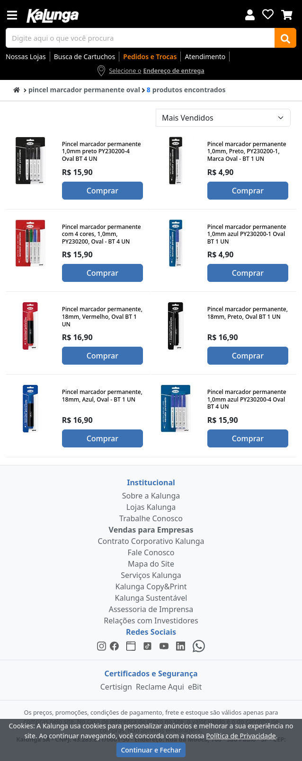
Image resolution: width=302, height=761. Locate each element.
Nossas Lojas (26, 56)
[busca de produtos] (140, 38)
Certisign (116, 687)
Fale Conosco (151, 552)
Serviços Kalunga (151, 575)
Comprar (102, 190)
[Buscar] (285, 38)
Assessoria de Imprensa (151, 609)
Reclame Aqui (160, 687)
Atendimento (205, 56)
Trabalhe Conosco (151, 518)
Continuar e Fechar (151, 749)
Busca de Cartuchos (84, 56)
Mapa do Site (151, 564)
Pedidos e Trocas (150, 56)
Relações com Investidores (151, 620)
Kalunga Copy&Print (151, 586)
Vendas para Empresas (151, 530)
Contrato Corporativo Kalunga (151, 541)
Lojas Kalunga (151, 507)
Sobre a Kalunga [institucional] (151, 495)
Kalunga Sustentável (151, 598)
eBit (195, 687)
